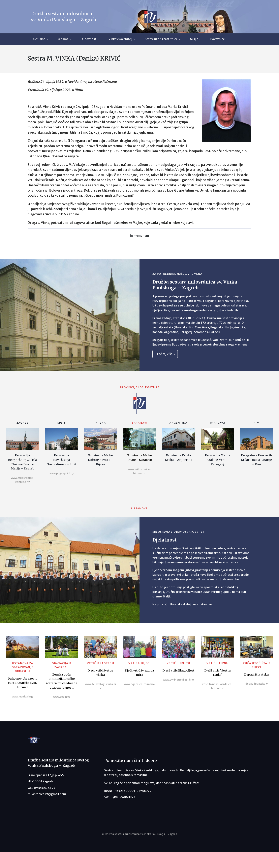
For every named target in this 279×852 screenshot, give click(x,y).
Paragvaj (217, 422)
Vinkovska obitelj (120, 39)
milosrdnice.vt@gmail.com (47, 794)
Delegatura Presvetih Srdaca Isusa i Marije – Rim (256, 460)
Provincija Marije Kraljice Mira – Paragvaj (217, 460)
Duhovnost (88, 39)
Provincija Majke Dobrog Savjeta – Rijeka (100, 460)
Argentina (178, 422)
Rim (256, 422)
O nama (63, 39)
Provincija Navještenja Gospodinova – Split (61, 460)
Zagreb (23, 422)
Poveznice (217, 39)
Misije (194, 39)
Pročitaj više (165, 354)
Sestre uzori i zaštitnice (161, 39)
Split (61, 422)
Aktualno (39, 39)
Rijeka (100, 422)
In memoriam (139, 235)
